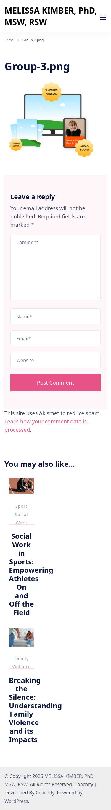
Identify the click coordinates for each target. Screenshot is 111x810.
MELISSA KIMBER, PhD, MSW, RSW (50, 16)
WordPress (16, 801)
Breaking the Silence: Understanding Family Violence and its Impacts (35, 709)
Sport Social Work (21, 514)
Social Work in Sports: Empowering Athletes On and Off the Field (31, 574)
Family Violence (21, 662)
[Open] (103, 17)
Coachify (45, 792)
